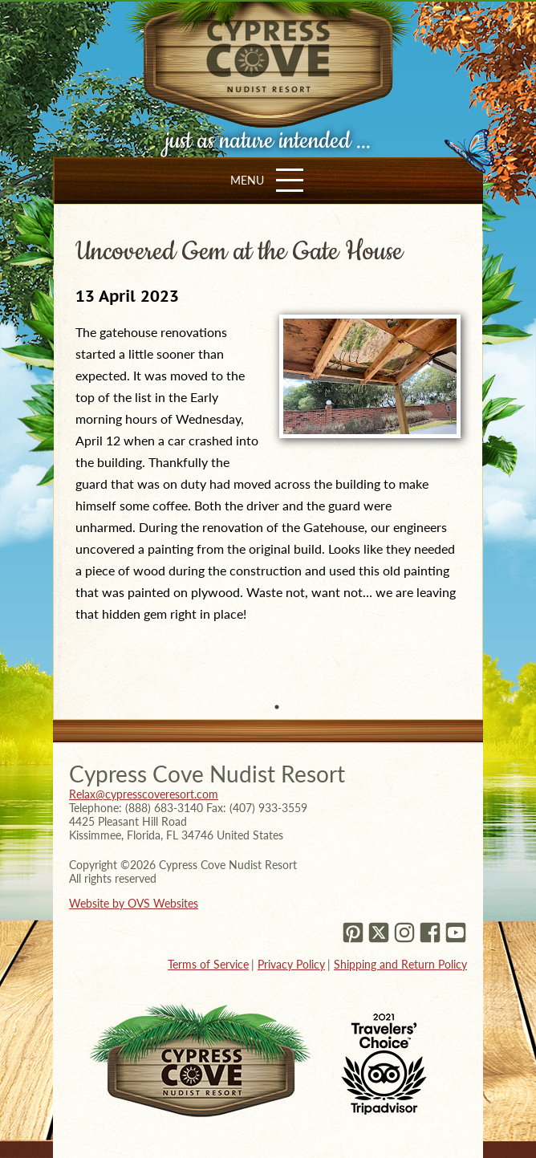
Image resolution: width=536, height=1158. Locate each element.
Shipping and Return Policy (400, 964)
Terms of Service (208, 964)
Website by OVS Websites (133, 903)
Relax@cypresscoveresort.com (143, 794)
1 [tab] (277, 707)
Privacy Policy (291, 964)
